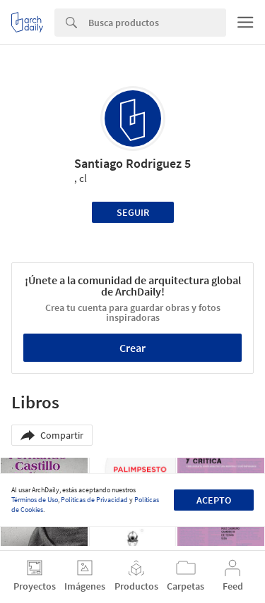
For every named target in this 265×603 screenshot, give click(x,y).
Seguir (133, 212)
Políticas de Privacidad (94, 499)
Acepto (213, 500)
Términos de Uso (34, 499)
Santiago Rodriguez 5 (132, 163)
